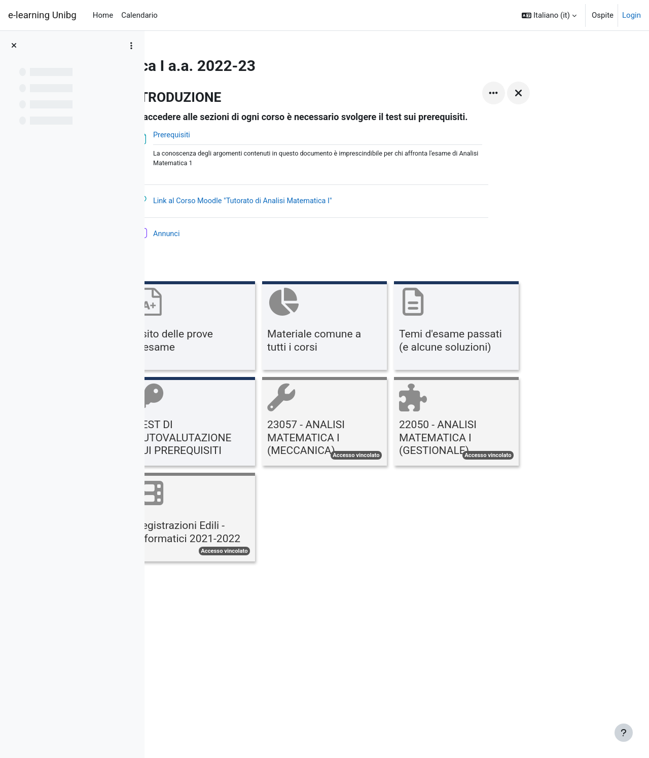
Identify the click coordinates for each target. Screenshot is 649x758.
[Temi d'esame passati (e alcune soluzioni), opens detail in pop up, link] (520, 328)
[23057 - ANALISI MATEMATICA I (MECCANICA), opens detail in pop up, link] (389, 424)
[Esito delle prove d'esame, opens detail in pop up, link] (257, 328)
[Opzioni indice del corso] (131, 45)
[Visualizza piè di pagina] (624, 733)
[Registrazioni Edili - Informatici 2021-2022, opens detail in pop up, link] (257, 519)
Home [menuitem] (103, 15)
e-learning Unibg (42, 15)
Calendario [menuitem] (139, 15)
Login (631, 15)
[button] (549, 15)
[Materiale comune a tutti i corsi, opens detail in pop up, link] (389, 328)
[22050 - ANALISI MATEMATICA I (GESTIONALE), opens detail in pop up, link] (520, 424)
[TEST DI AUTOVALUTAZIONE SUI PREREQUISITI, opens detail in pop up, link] (257, 424)
